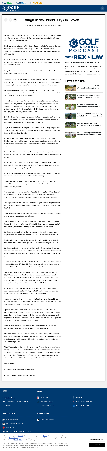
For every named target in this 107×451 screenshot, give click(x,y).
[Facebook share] (6, 20)
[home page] (11, 8)
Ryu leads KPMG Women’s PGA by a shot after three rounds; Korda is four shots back (89, 115)
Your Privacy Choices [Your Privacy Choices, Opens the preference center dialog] (97, 439)
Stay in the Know (9, 398)
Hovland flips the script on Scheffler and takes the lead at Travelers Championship (88, 106)
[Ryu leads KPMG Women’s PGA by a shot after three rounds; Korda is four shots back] (70, 116)
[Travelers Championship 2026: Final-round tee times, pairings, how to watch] (70, 97)
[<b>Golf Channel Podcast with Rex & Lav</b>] (84, 48)
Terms (45, 436)
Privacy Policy (13, 438)
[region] (53, 442)
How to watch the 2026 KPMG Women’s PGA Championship (88, 87)
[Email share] (15, 20)
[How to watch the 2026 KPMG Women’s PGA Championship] (70, 88)
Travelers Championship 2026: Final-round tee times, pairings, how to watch (89, 96)
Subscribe (8, 406)
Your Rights (18, 440)
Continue (97, 445)
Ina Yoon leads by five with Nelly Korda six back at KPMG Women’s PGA (89, 134)
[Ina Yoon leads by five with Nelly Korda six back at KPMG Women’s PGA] (70, 135)
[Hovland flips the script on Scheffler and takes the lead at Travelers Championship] (70, 106)
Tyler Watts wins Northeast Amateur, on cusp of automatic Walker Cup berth (89, 124)
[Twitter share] (10, 20)
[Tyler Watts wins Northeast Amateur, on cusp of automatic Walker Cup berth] (70, 125)
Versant (20, 436)
